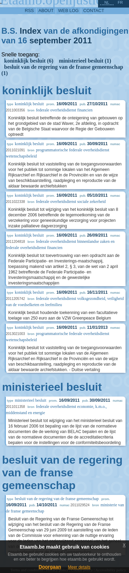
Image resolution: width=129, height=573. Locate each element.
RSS (29, 10)
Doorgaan (50, 567)
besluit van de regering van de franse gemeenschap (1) (62, 70)
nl (106, 2)
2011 (82, 40)
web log (68, 10)
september (50, 40)
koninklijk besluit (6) (28, 61)
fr (120, 2)
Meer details (79, 567)
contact (93, 10)
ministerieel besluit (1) (85, 61)
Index (30, 30)
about (46, 10)
